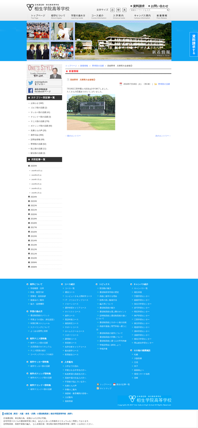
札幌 (136, 373)
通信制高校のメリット (40, 334)
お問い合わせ (159, 6)
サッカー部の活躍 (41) (40, 112)
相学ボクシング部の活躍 (41, 396)
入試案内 (69, 415)
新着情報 (84, 66)
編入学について (106, 322)
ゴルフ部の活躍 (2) (39, 108)
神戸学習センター (142, 334)
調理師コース (71, 357)
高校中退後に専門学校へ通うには (111, 345)
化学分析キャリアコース (75, 365)
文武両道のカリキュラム (41, 365)
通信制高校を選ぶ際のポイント (113, 330)
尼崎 (136, 396)
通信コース (70, 310)
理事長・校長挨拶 (38, 314)
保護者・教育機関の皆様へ (76, 411)
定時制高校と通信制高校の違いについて (111, 335)
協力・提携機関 (37, 322)
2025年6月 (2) (36, 184)
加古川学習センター (143, 322)
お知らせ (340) (37, 103)
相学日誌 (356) (37, 135)
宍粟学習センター (142, 314)
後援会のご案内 (37, 318)
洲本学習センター (142, 349)
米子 (136, 384)
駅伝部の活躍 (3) (38, 153)
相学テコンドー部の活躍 (41, 407)
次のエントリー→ (163, 136)
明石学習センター (142, 330)
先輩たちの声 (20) (38, 130)
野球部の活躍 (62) (38, 144)
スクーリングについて (40, 345)
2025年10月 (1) (37, 170)
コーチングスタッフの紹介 (42, 372)
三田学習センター (142, 338)
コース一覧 (70, 306)
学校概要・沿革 (37, 306)
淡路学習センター (142, 353)
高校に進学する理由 (108, 314)
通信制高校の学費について (111, 355)
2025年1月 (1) (36, 193)
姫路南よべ (139, 388)
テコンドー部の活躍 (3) (41, 117)
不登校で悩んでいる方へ (75, 400)
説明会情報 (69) (37, 139)
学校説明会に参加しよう (110, 363)
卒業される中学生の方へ (75, 388)
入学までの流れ (71, 384)
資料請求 (139, 6)
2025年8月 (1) (36, 175)
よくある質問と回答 (39, 349)
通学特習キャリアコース (75, 326)
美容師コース (71, 361)
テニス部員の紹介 (38, 369)
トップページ (71, 66)
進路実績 (69, 419)
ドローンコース (71, 322)
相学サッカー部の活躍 (40, 384)
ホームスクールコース (74, 349)
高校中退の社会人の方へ (75, 396)
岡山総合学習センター (143, 361)
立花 (136, 380)
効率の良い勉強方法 (108, 318)
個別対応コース (71, 341)
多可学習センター (142, 326)
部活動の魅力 (105, 306)
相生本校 (138, 310)
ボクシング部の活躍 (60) (41, 126)
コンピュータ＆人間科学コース (78, 314)
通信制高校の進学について (111, 351)
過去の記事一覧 (123, 402)
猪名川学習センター (143, 357)
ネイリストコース (72, 330)
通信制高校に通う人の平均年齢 (113, 359)
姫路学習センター (142, 318)
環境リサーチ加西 (142, 392)
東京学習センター (142, 341)
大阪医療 (138, 376)
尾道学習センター (142, 345)
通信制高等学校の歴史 (109, 310)
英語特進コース (71, 338)
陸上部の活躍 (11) (38, 149)
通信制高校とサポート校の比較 (113, 340)
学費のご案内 (71, 408)
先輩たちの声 (71, 404)
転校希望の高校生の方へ (75, 392)
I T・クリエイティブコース (76, 318)
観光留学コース (71, 369)
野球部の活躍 (98, 66)
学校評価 (103, 367)
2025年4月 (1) (36, 188)
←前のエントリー (73, 136)
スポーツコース (71, 353)
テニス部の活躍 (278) (40, 121)
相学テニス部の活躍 (39, 361)
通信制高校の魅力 (107, 326)
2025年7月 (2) (36, 179)
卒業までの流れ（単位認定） (42, 338)
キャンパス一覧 (141, 306)
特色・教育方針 (37, 310)
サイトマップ (105, 406)
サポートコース (71, 345)
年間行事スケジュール (40, 341)
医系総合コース (71, 373)
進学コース (70, 334)
